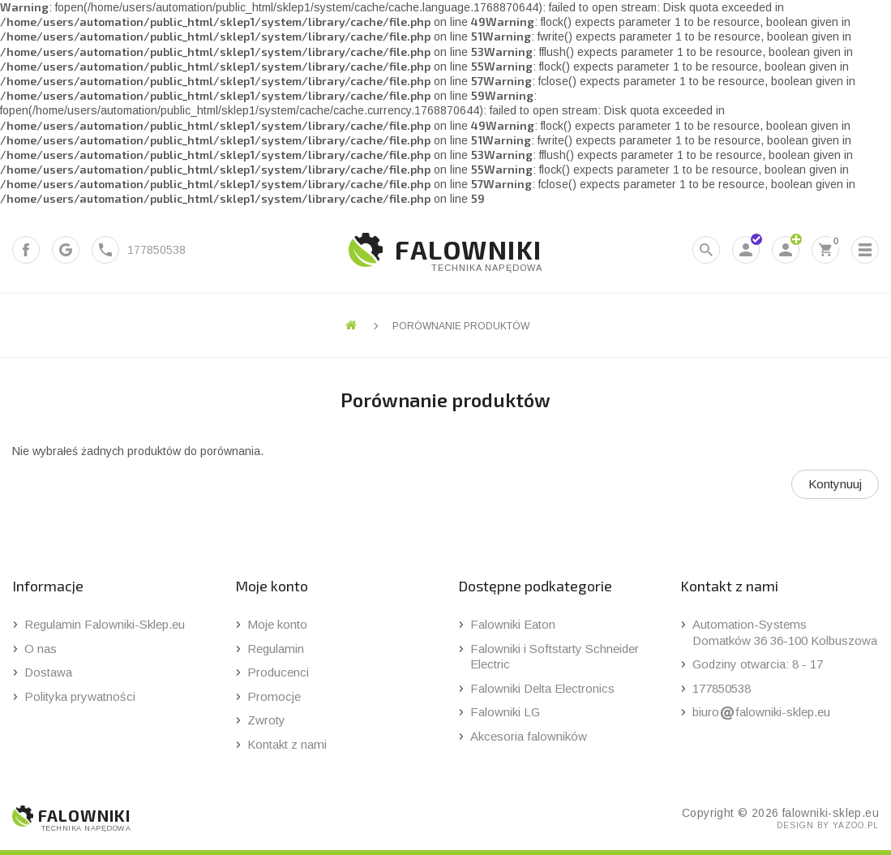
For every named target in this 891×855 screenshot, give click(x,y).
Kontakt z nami (287, 744)
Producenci (278, 672)
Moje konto (277, 624)
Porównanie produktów (460, 326)
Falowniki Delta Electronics (542, 688)
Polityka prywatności (79, 696)
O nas (40, 648)
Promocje (274, 696)
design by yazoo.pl (828, 825)
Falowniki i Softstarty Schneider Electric (554, 657)
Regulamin (275, 648)
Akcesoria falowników (528, 736)
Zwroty (266, 720)
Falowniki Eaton (512, 624)
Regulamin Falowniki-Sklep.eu (104, 624)
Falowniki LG (505, 712)
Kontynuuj (835, 484)
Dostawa (48, 672)
